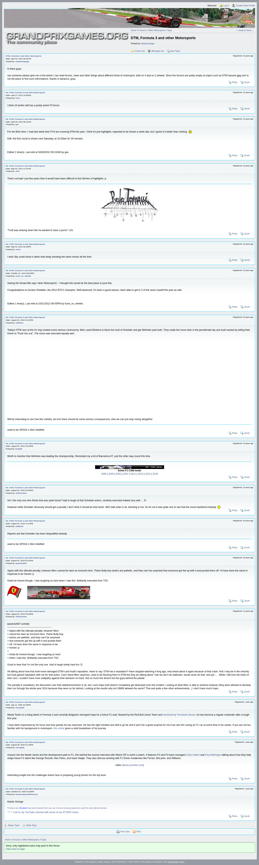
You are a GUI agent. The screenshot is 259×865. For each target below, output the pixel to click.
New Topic (175, 51)
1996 (103, 474)
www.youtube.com (133, 765)
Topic (169, 30)
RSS (138, 831)
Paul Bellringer (213, 755)
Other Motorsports (156, 30)
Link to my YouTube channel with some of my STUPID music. (43, 812)
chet (17, 171)
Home (133, 30)
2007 (125, 474)
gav (17, 124)
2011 (133, 474)
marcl (17, 249)
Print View (125, 831)
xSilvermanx (21, 493)
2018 (155, 474)
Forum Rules (173, 862)
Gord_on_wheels (23, 276)
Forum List (140, 51)
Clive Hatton (193, 755)
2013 (140, 474)
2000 (111, 474)
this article (58, 728)
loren (17, 98)
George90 (19, 708)
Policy (182, 862)
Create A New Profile (245, 5)
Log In (226, 5)
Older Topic (31, 825)
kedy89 (18, 449)
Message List (157, 51)
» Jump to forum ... (245, 30)
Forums (142, 30)
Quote (247, 82)
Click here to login (15, 849)
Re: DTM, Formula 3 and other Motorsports (25, 92)
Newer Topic (13, 825)
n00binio (19, 323)
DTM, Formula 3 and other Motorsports (24, 56)
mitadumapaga (147, 43)
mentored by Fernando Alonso (179, 714)
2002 (118, 474)
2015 (147, 474)
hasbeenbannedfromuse (26, 794)
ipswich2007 (21, 563)
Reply (234, 82)
